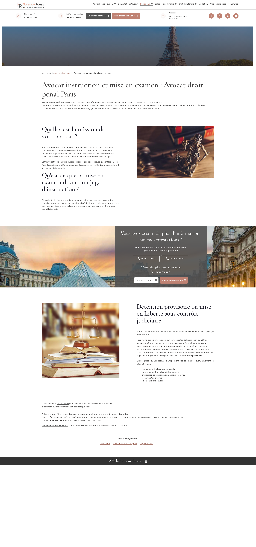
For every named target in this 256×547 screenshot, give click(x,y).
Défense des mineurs (164, 4)
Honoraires (233, 4)
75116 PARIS (178, 17)
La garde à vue (146, 443)
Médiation (203, 4)
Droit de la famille (186, 4)
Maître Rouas (63, 403)
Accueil (96, 4)
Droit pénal (145, 4)
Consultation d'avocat (128, 4)
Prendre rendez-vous (126, 15)
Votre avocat (107, 4)
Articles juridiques (218, 4)
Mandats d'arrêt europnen (125, 443)
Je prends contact (98, 15)
